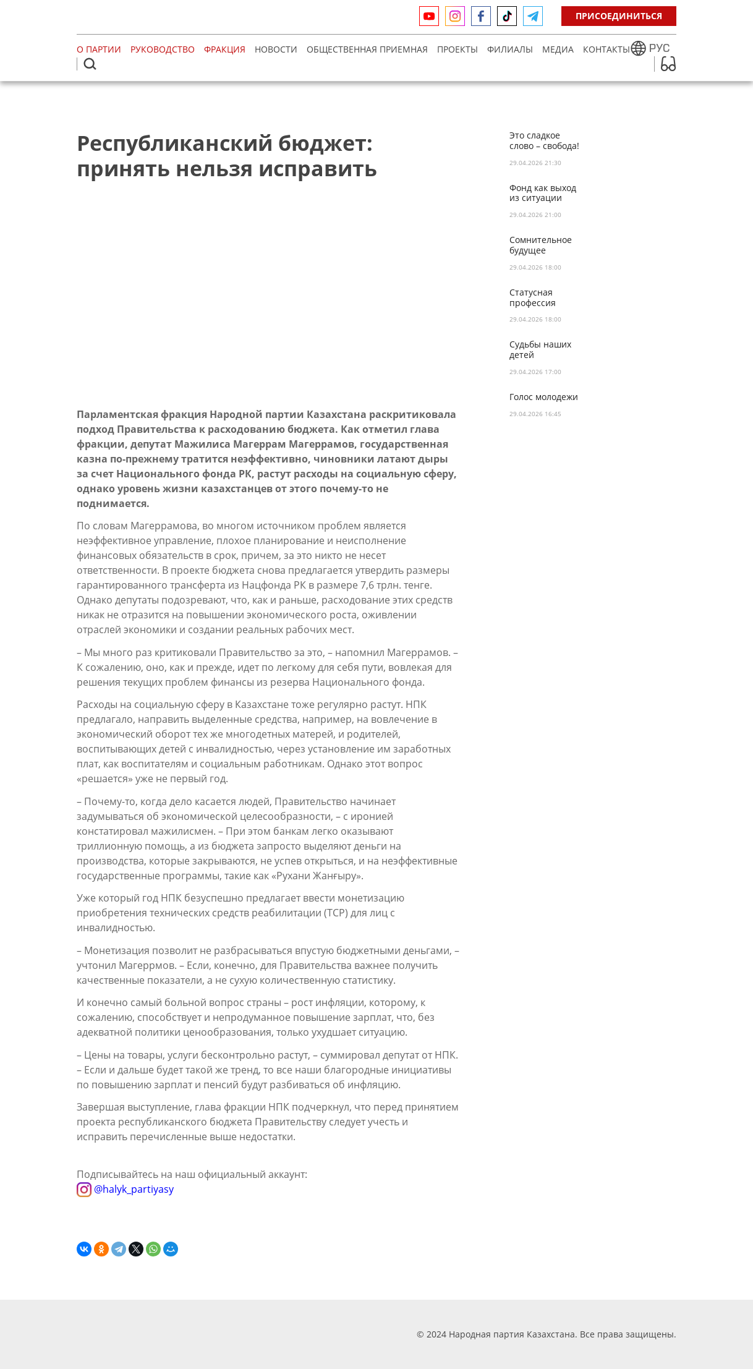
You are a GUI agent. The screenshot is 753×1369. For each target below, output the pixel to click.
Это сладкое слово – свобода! (544, 140)
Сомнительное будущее (540, 245)
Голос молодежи (543, 397)
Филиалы (510, 49)
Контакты (606, 49)
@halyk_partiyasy (125, 1188)
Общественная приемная (367, 49)
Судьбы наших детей (540, 349)
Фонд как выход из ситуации (542, 193)
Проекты (457, 49)
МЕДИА (558, 49)
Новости (276, 49)
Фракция (224, 49)
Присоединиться (619, 16)
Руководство (162, 49)
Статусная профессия (532, 298)
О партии (99, 49)
